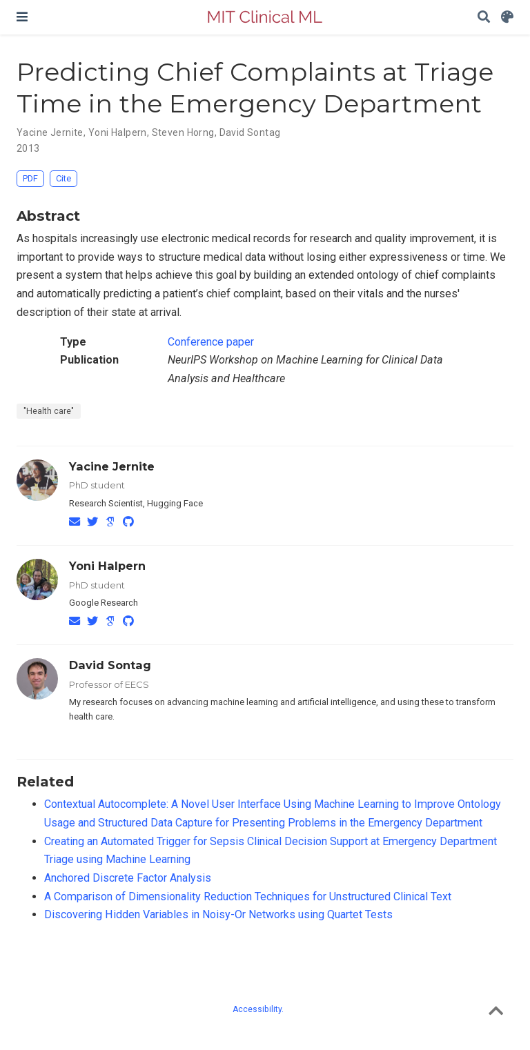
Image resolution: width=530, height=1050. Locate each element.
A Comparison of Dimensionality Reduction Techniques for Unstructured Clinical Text (247, 896)
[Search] (484, 18)
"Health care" (48, 411)
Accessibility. (258, 1009)
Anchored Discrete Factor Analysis (127, 877)
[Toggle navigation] (22, 17)
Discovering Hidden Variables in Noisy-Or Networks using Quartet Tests (218, 914)
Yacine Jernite (112, 466)
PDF (30, 178)
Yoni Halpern (107, 566)
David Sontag (110, 665)
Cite (63, 178)
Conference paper (211, 341)
